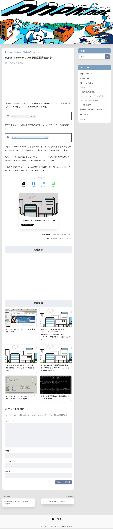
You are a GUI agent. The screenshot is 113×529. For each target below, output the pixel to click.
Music (82, 119)
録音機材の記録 (88, 92)
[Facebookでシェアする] (33, 184)
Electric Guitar (87, 83)
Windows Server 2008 (62, 234)
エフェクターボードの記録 (92, 96)
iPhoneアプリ (86, 114)
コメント (10, 421)
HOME (56, 519)
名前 (8, 451)
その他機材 (86, 105)
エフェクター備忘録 (90, 101)
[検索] (107, 56)
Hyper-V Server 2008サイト (24, 116)
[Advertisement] (38, 83)
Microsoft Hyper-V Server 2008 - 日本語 (30, 138)
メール (9, 461)
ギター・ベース (88, 88)
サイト (8, 472)
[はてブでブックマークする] (43, 184)
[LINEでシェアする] (53, 184)
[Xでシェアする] (23, 184)
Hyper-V (56, 238)
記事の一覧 (84, 78)
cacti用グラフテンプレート (92, 110)
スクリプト (67, 238)
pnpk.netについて (88, 73)
